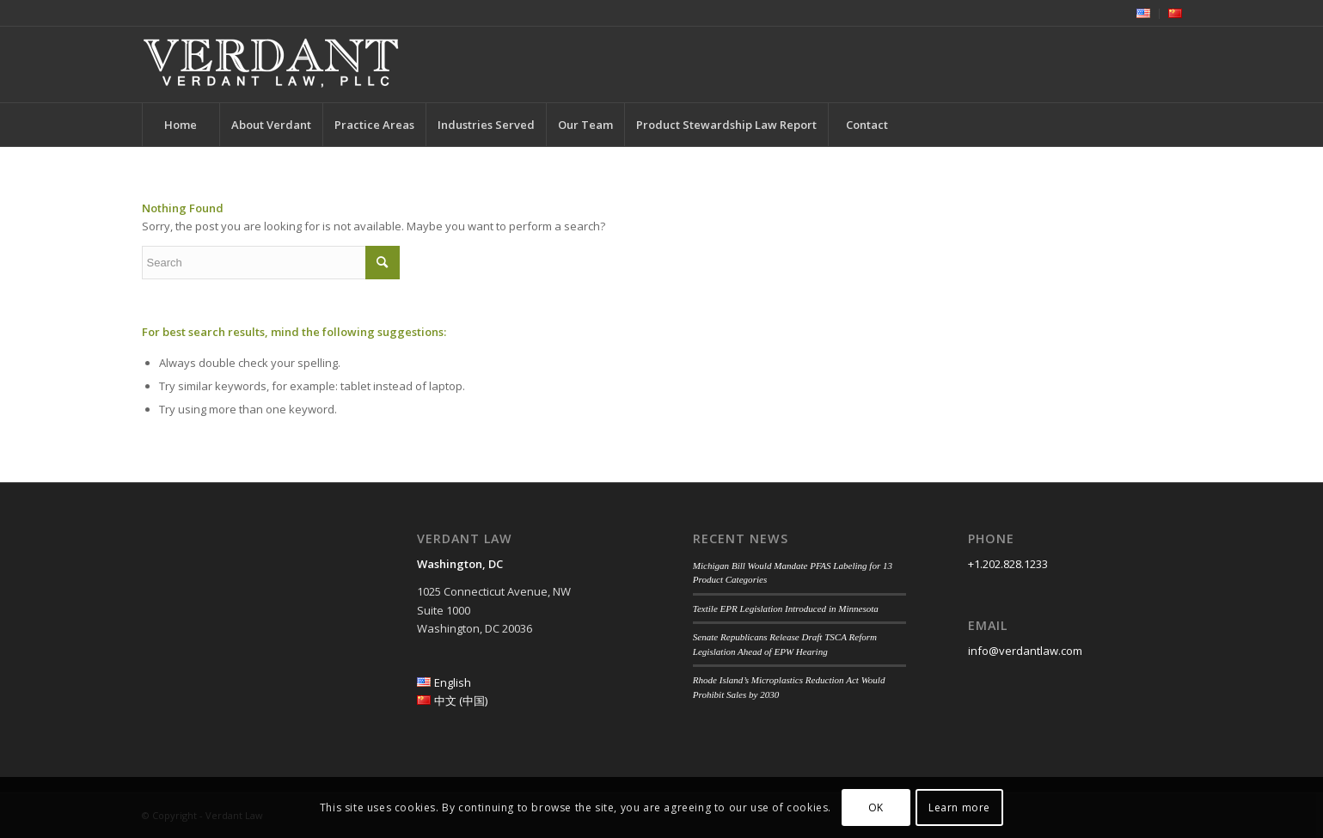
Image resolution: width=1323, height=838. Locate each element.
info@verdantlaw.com (1025, 650)
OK (876, 807)
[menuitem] (1144, 14)
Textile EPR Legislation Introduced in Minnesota (786, 608)
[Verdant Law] (271, 64)
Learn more (959, 807)
